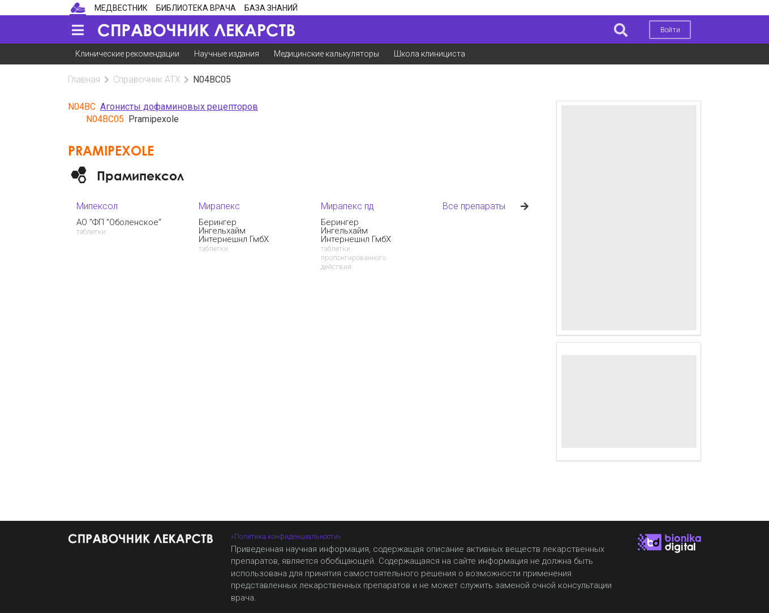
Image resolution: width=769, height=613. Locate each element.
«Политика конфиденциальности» (286, 536)
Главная (84, 79)
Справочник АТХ (147, 79)
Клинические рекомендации (127, 53)
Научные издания (226, 53)
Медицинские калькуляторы (326, 53)
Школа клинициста (429, 53)
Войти (670, 29)
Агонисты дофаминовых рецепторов (179, 106)
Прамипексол (140, 175)
